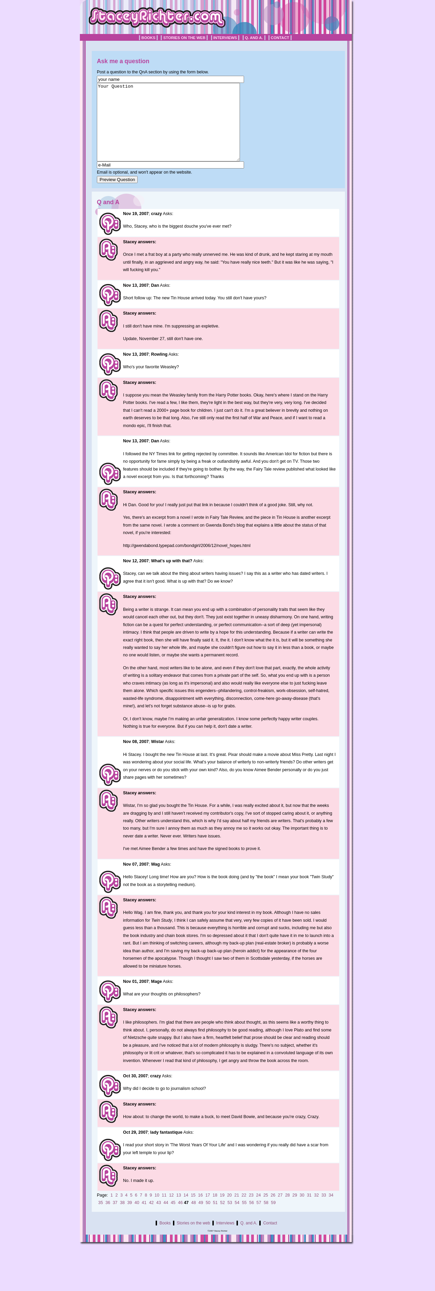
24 (258, 1210)
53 (229, 1218)
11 (164, 1210)
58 (266, 1218)
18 (214, 1210)
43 (158, 1218)
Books (148, 38)
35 (100, 1218)
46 (180, 1218)
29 (294, 1210)
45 (173, 1218)
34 (331, 1210)
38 (122, 1218)
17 (207, 1210)
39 (129, 1218)
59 (273, 1218)
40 (137, 1218)
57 (259, 1218)
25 (265, 1210)
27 (280, 1210)
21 (236, 1210)
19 (222, 1210)
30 (302, 1210)
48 (193, 1218)
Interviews (225, 38)
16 (200, 1210)
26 (273, 1210)
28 (287, 1210)
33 (323, 1210)
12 (171, 1210)
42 (151, 1218)
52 (222, 1218)
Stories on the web (184, 38)
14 (186, 1210)
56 (251, 1218)
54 (237, 1218)
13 (178, 1210)
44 (165, 1218)
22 (244, 1210)
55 (244, 1218)
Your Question (177, 130)
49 (200, 1218)
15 (193, 1210)
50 (208, 1218)
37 (115, 1218)
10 (157, 1210)
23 (251, 1210)
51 (215, 1218)
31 (309, 1210)
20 (229, 1210)
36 (107, 1218)
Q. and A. (254, 38)
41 (144, 1218)
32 (316, 1210)
